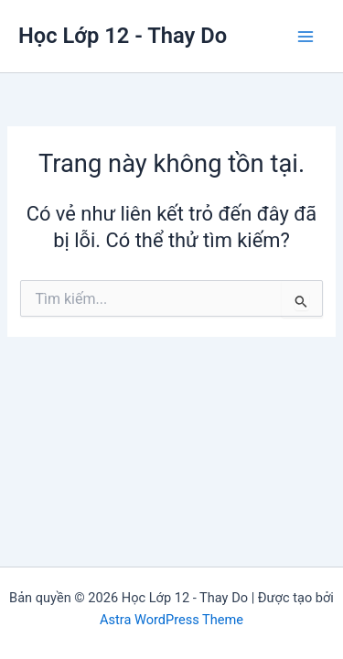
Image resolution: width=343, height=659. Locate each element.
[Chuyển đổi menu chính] (305, 36)
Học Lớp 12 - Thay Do (122, 36)
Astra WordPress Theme (171, 619)
